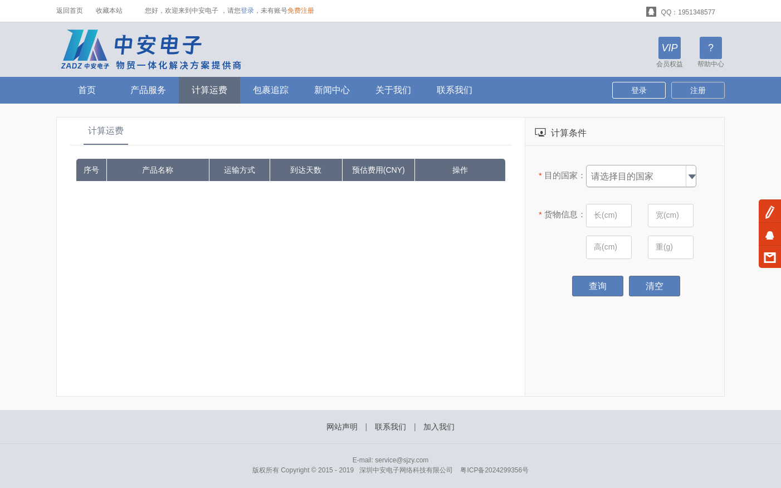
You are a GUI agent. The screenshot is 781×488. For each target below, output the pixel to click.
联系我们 (454, 90)
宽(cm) (667, 215)
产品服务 (148, 90)
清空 (654, 286)
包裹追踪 (271, 90)
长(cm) (605, 215)
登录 (247, 10)
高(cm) (605, 246)
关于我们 (393, 90)
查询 (598, 286)
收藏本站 (109, 10)
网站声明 (342, 426)
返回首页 (69, 10)
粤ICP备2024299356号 (494, 470)
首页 (87, 90)
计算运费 (209, 90)
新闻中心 (332, 90)
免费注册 (300, 10)
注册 (698, 90)
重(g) (664, 246)
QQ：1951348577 (680, 11)
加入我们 (439, 426)
